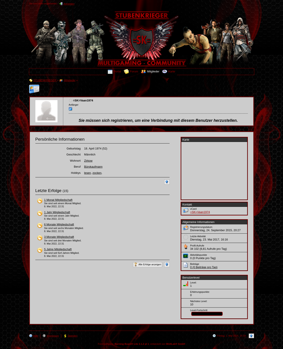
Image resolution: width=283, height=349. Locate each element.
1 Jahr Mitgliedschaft (57, 212)
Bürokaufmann (93, 166)
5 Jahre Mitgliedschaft (58, 249)
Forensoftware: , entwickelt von (141, 344)
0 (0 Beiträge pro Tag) (204, 267)
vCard (193, 208)
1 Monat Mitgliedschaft (58, 200)
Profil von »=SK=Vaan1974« (69, 86)
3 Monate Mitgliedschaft (59, 236)
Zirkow (88, 160)
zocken (96, 172)
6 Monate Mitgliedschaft (59, 224)
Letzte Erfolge (48, 190)
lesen (87, 172)
